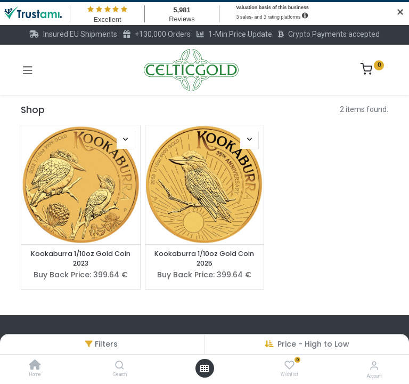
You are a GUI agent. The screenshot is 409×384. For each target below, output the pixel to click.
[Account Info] (374, 365)
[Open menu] (204, 368)
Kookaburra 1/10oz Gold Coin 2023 (80, 258)
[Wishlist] (289, 365)
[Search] (119, 366)
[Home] (35, 366)
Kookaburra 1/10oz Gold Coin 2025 (204, 258)
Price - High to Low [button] (313, 344)
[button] (126, 140)
